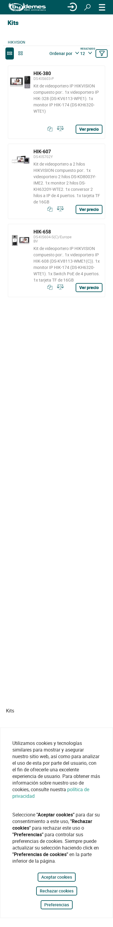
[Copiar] (49, 129)
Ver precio (89, 129)
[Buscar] (87, 7)
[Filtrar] (102, 53)
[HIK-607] (56, 181)
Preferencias (56, 904)
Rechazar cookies (57, 891)
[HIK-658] (56, 260)
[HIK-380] (56, 102)
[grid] (20, 53)
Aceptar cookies (56, 877)
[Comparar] (59, 129)
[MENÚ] (102, 7)
